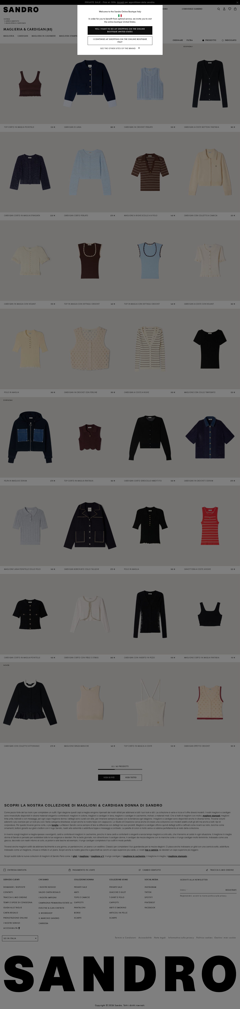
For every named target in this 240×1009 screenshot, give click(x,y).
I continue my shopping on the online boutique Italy (120, 40)
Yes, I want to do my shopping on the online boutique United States (120, 30)
